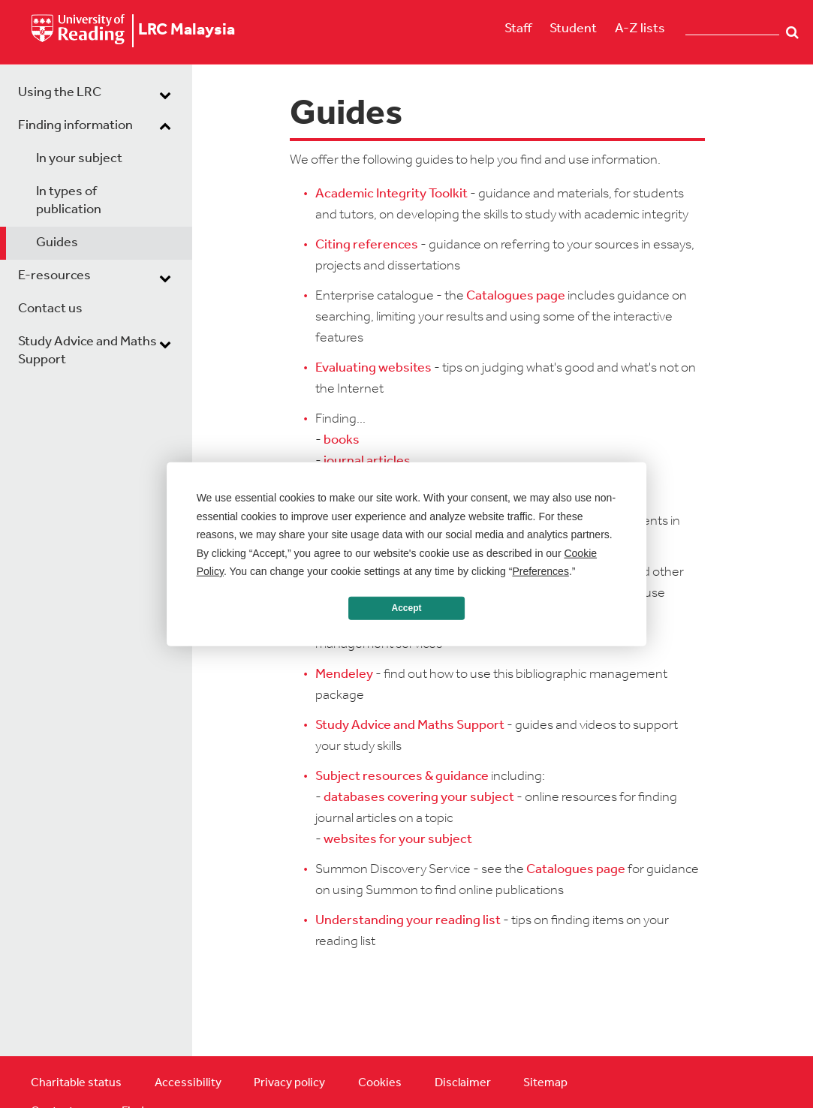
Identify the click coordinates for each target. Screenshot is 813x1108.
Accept (406, 608)
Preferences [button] (540, 571)
